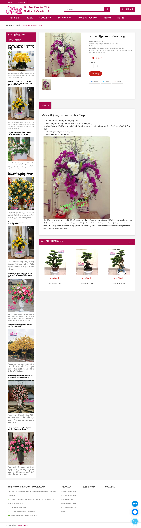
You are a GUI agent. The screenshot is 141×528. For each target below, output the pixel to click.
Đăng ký (11, 2)
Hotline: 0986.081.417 (36, 11)
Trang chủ (14, 18)
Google (119, 81)
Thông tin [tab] (45, 105)
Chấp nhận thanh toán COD (69, 509)
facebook (95, 81)
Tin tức (107, 18)
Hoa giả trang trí (22, 525)
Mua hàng (95, 74)
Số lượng (92, 62)
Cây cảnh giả (45, 18)
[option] (46, 84)
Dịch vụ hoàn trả (67, 499)
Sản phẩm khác (64, 18)
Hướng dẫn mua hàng (87, 18)
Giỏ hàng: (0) (128, 9)
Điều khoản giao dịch (68, 495)
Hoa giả (29, 18)
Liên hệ (120, 18)
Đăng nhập (21, 2)
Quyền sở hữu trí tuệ (68, 503)
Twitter (107, 81)
